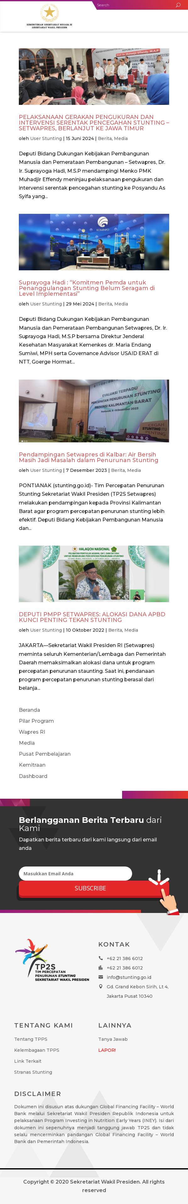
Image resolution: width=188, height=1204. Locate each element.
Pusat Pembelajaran (45, 754)
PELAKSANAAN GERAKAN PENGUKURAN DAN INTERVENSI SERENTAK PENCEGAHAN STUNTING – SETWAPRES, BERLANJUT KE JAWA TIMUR (94, 123)
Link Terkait (27, 1061)
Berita (105, 138)
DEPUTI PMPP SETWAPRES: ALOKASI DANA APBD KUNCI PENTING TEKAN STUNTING (92, 617)
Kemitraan (32, 765)
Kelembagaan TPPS (36, 1050)
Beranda (29, 710)
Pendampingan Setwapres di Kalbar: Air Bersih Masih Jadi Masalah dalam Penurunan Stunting (88, 457)
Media (121, 138)
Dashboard (33, 776)
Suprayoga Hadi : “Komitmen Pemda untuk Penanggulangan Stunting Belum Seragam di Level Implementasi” (87, 288)
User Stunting (46, 138)
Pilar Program (36, 721)
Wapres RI (32, 732)
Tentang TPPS (30, 1039)
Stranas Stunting (33, 1072)
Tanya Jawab (113, 1039)
